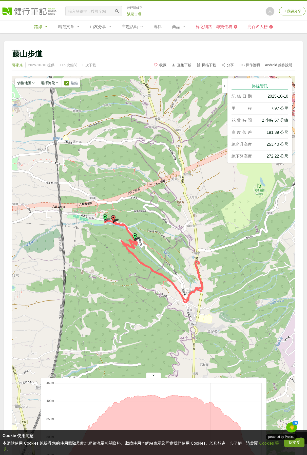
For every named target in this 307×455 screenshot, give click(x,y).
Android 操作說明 (278, 65)
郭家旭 (17, 65)
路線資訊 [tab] (260, 86)
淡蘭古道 (134, 14)
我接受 (294, 442)
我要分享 (292, 11)
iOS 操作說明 (249, 65)
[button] (105, 218)
